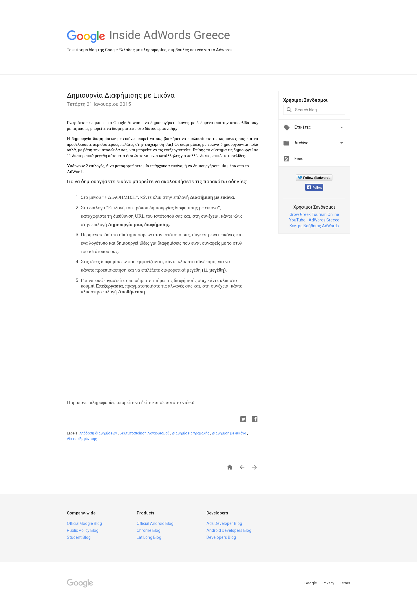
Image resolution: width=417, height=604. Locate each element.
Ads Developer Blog (224, 523)
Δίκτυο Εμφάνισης (82, 439)
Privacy (329, 583)
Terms (345, 583)
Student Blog (79, 537)
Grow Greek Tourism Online (314, 214)
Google (311, 583)
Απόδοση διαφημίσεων (98, 433)
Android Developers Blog (228, 530)
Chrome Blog (148, 530)
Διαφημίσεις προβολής (191, 433)
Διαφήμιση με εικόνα (229, 433)
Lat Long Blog (149, 537)
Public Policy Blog (82, 530)
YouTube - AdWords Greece (314, 220)
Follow (314, 188)
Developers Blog (221, 537)
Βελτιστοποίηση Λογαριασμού (145, 433)
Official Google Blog (84, 523)
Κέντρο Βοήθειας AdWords (314, 225)
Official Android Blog (155, 523)
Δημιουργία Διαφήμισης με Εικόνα (121, 95)
